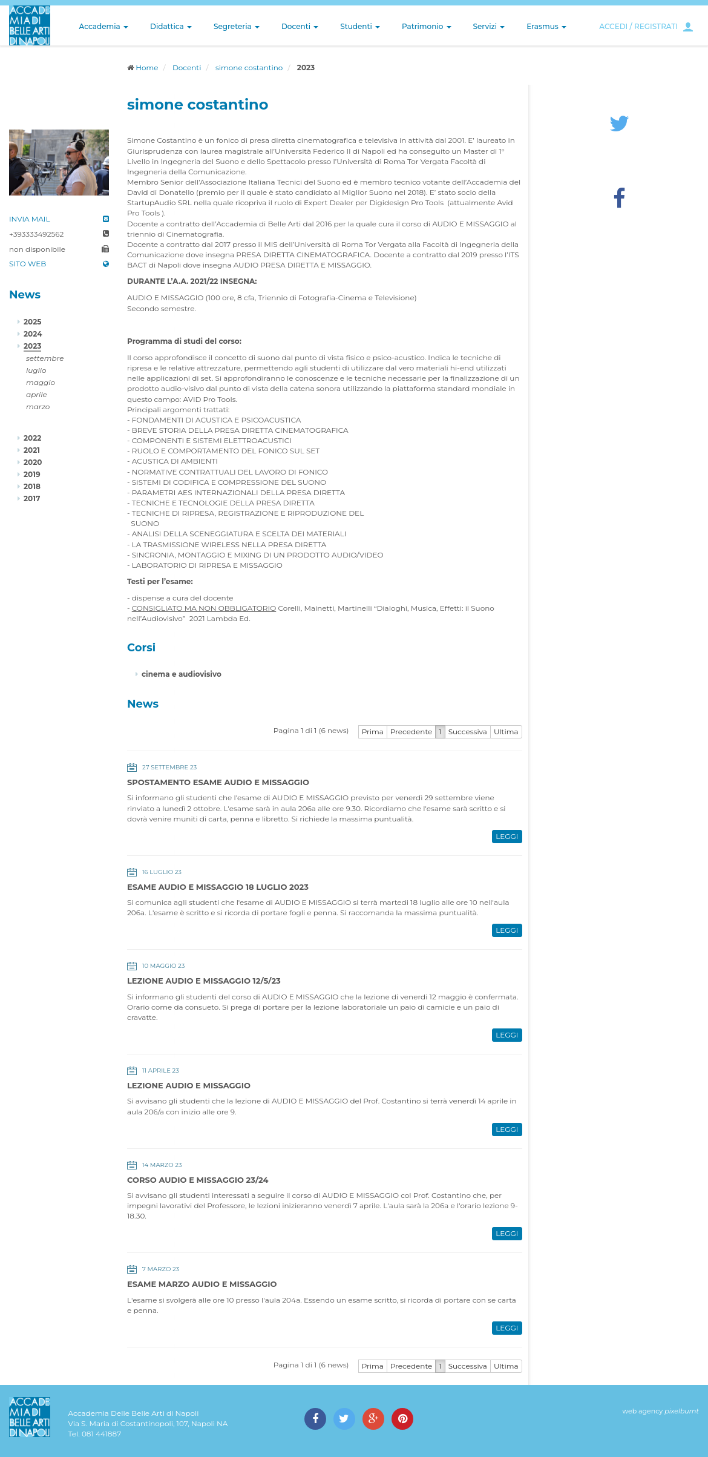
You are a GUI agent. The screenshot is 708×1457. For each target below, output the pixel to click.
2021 (32, 450)
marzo (38, 406)
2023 (32, 345)
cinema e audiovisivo (181, 674)
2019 (32, 474)
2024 (33, 333)
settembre (45, 358)
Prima (373, 731)
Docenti (299, 26)
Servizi (489, 26)
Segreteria (237, 26)
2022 (32, 437)
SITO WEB (27, 263)
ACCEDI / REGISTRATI (638, 26)
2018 (32, 486)
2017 (32, 498)
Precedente (411, 731)
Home (147, 67)
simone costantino (249, 67)
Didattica (171, 26)
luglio (36, 370)
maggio (40, 382)
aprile (36, 394)
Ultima (506, 731)
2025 (32, 321)
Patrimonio (426, 26)
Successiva (467, 731)
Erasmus (546, 26)
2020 (33, 462)
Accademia (103, 26)
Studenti (360, 26)
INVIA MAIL (29, 218)
